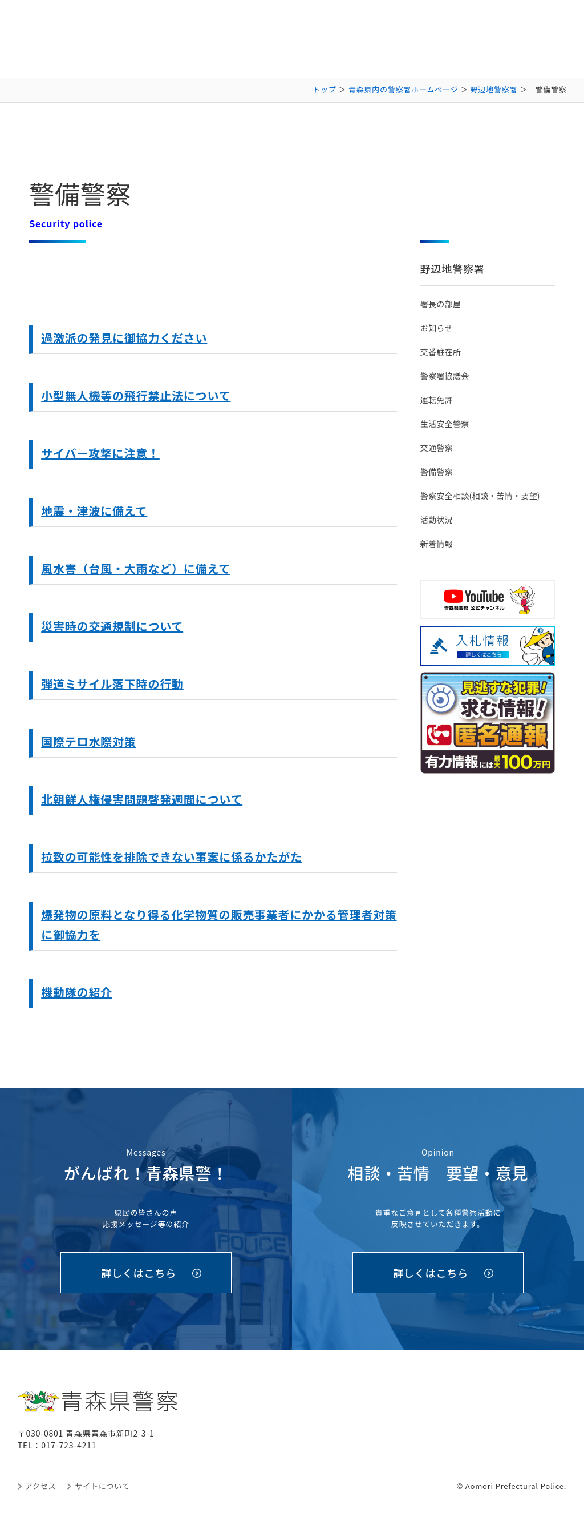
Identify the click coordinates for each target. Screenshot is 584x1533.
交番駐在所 (440, 351)
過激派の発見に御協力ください (124, 337)
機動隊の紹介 (76, 992)
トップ (324, 89)
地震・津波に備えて (94, 510)
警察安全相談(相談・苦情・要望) (480, 495)
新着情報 (436, 543)
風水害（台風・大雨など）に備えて (135, 568)
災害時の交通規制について (112, 626)
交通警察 (436, 447)
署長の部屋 (440, 303)
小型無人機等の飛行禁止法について (135, 395)
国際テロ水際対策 (88, 741)
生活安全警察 (444, 423)
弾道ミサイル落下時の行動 (112, 683)
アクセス (40, 1485)
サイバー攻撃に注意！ (100, 453)
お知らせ (436, 327)
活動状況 (436, 519)
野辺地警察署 (494, 89)
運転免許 (436, 399)
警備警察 (436, 471)
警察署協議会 (444, 375)
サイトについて (102, 1485)
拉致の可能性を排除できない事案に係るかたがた (171, 856)
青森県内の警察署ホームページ (403, 89)
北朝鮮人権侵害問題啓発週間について (141, 799)
